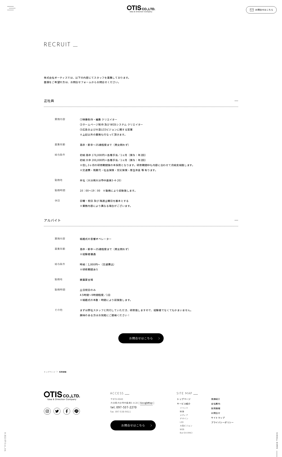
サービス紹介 (183, 403)
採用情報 (215, 408)
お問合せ (215, 412)
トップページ (183, 398)
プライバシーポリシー (222, 422)
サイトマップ (218, 417)
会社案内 (215, 403)
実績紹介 (215, 398)
